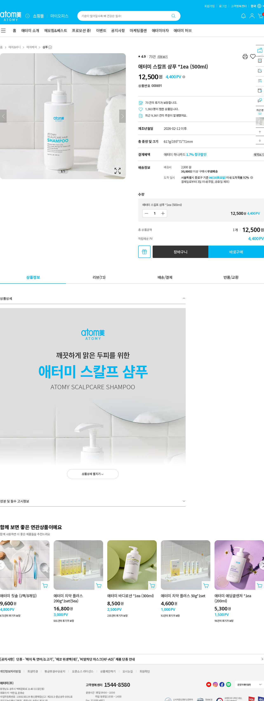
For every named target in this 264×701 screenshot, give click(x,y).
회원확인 (145, 671)
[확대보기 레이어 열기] (63, 116)
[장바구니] (260, 16)
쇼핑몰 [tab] (38, 16)
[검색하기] (173, 16)
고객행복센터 (238, 6)
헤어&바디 (14, 47)
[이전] (3, 116)
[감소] (146, 213)
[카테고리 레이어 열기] (3, 30)
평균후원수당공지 (55, 671)
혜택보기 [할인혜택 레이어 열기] (259, 154)
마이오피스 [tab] (59, 16)
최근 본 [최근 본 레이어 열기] (260, 111)
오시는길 (128, 671)
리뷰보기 (162, 56)
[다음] (122, 116)
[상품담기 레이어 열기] (45, 585)
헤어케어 (31, 47)
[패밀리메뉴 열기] (27, 16)
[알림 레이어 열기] (243, 16)
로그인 (223, 6)
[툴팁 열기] (183, 76)
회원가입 (209, 6)
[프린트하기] (245, 56)
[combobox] (27, 16)
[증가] (163, 213)
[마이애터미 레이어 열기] (252, 16)
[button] (260, 132)
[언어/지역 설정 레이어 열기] (257, 6)
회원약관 (32, 671)
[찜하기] (253, 56)
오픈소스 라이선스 (82, 671)
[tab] (33, 277)
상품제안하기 (108, 671)
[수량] (154, 213)
